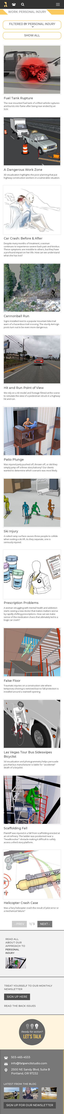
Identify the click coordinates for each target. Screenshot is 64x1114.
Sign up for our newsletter (29, 1105)
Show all (32, 35)
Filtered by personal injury (32, 24)
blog (32, 1083)
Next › (44, 924)
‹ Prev (19, 924)
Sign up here (17, 996)
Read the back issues (20, 1005)
